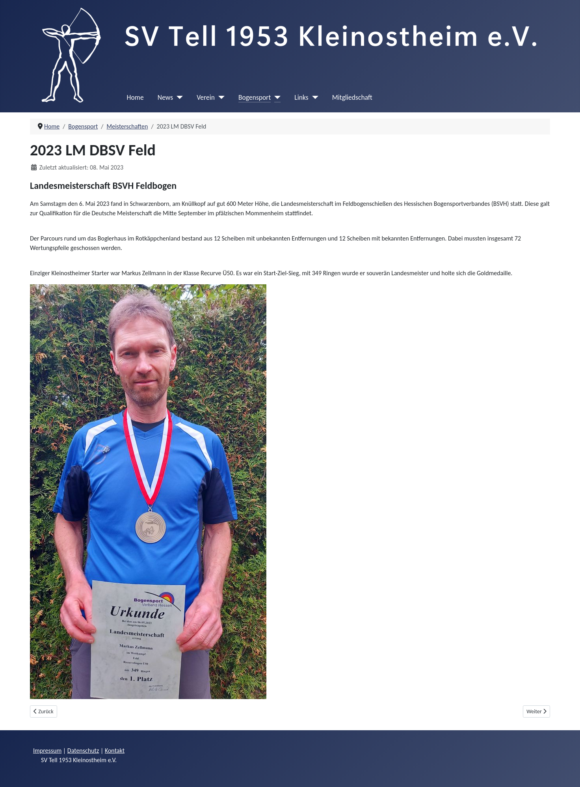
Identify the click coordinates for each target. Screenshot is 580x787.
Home (135, 97)
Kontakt (115, 750)
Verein (206, 97)
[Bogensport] (276, 97)
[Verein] (220, 97)
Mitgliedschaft (352, 97)
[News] (178, 97)
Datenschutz (83, 750)
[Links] (313, 97)
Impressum (47, 750)
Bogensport (254, 97)
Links (301, 97)
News (165, 97)
